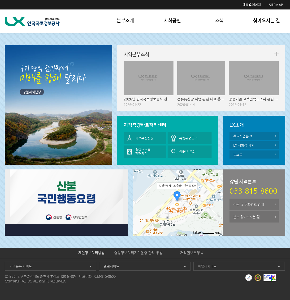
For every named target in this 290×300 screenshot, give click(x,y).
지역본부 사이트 (20, 266)
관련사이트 (111, 266)
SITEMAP (276, 5)
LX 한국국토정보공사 (32, 21)
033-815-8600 (105, 276)
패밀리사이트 (207, 266)
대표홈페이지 (251, 5)
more (276, 54)
